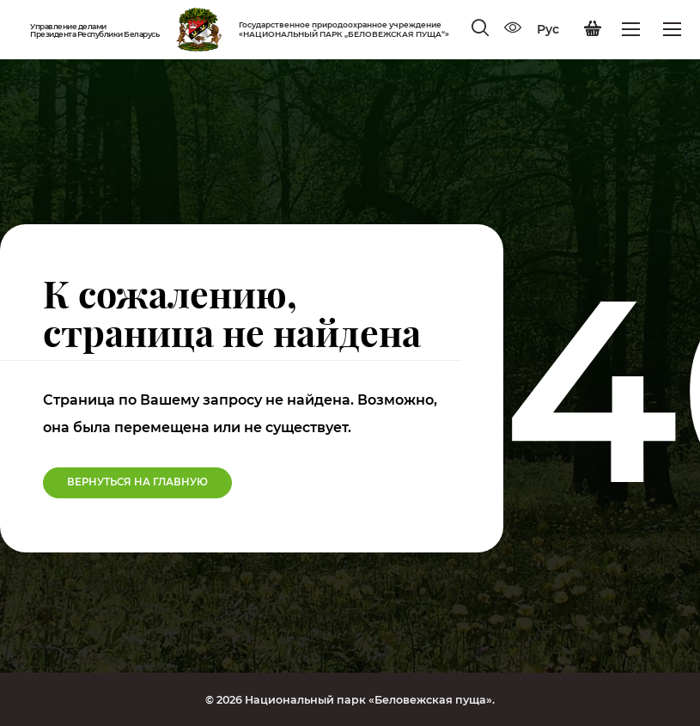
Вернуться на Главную (137, 482)
